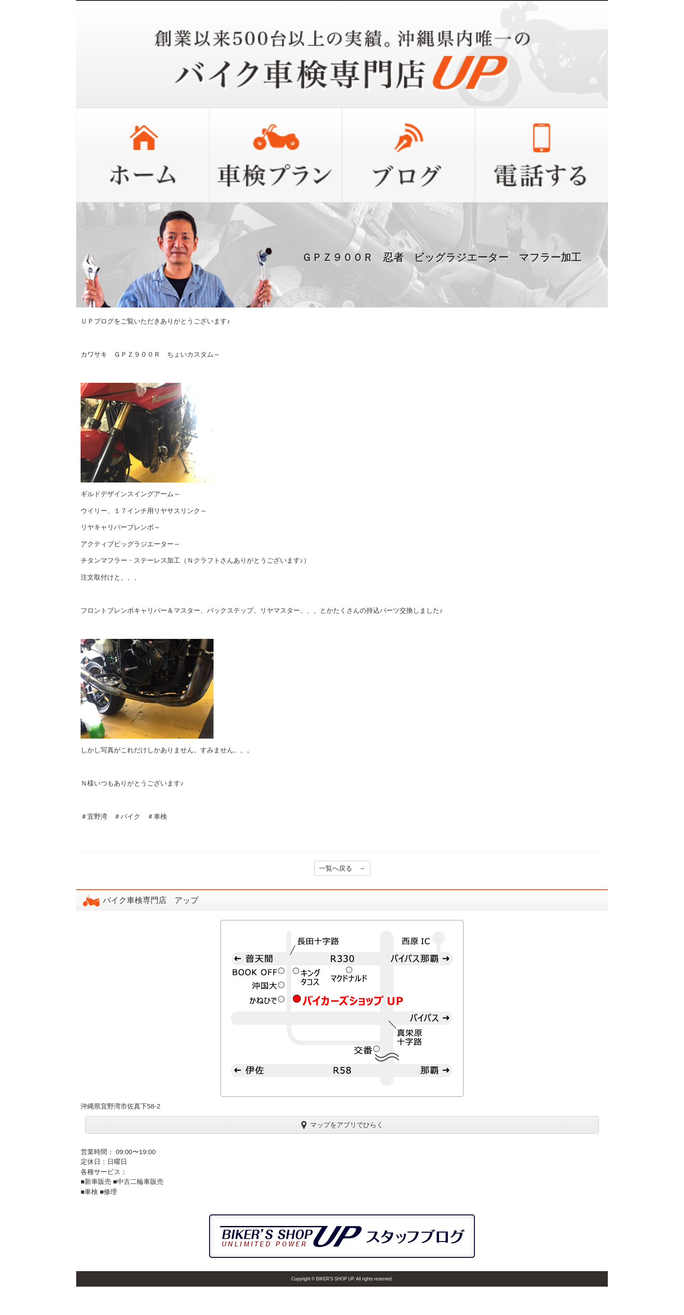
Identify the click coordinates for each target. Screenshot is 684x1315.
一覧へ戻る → (342, 868)
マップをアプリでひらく (342, 1124)
